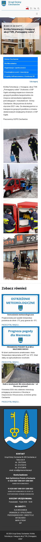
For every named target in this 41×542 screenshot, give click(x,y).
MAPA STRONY (20, 520)
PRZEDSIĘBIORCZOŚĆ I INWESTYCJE (20, 515)
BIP (20, 523)
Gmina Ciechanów (11, 59)
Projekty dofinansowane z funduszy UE (19, 76)
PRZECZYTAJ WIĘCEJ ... (11, 325)
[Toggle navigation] (36, 13)
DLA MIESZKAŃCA (20, 510)
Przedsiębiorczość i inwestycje (16, 72)
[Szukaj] (37, 9)
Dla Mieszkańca (10, 63)
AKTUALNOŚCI (20, 518)
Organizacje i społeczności (15, 68)
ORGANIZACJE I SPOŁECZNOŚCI (20, 513)
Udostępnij (34, 82)
